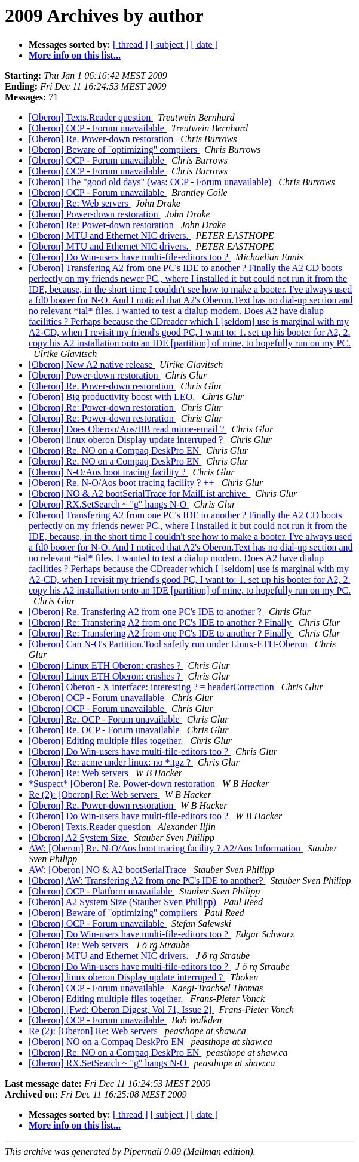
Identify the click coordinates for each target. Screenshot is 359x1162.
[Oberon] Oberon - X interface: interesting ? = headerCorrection (153, 687)
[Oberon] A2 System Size (79, 837)
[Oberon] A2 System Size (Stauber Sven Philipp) (124, 902)
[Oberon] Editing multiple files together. (107, 741)
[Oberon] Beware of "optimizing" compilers (114, 150)
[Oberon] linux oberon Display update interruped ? (127, 440)
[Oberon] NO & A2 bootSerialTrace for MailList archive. (139, 493)
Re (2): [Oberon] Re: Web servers (94, 794)
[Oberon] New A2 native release (92, 364)
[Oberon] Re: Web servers (80, 203)
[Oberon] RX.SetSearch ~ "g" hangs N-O (109, 504)
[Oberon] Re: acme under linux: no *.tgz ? (111, 762)
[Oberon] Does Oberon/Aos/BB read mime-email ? (127, 429)
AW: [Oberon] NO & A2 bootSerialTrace (109, 870)
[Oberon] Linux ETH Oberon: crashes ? (106, 665)
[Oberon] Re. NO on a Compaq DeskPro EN (115, 450)
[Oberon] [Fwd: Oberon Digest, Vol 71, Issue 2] (121, 1009)
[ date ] (204, 44)
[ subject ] (170, 44)
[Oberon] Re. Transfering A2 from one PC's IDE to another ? (146, 612)
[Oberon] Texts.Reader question (91, 117)
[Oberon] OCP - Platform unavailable (101, 891)
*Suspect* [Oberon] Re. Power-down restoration (123, 784)
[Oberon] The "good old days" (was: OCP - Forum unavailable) (151, 182)
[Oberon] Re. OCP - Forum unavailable (105, 719)
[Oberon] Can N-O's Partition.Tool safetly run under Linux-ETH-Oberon (169, 644)
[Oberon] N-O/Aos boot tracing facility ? (108, 472)
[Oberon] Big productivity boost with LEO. (113, 397)
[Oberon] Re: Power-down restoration (102, 225)
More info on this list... (75, 55)
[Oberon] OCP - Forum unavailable (98, 128)
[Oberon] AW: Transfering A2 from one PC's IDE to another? (147, 880)
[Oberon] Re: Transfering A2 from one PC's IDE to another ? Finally (161, 622)
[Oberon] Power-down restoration (95, 214)
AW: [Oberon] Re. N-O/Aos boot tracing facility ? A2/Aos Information (166, 848)
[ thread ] (130, 44)
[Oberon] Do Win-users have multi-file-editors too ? (130, 257)
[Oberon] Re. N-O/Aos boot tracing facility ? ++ (122, 483)
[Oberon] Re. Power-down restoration (102, 139)
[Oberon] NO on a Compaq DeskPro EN (107, 1042)
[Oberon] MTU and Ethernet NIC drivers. (110, 235)
